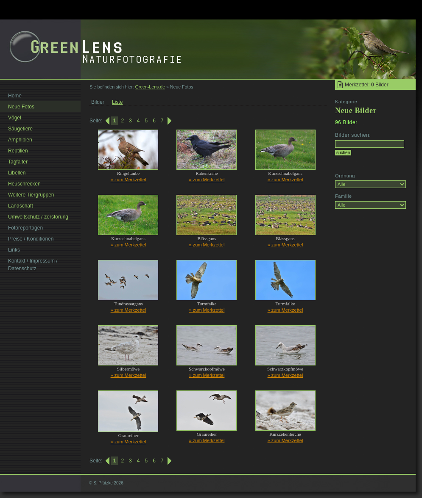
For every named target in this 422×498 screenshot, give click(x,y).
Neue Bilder (356, 110)
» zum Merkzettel (128, 179)
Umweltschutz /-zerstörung (38, 217)
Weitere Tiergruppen (31, 195)
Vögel (14, 118)
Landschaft (20, 206)
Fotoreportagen (25, 228)
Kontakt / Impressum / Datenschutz (33, 264)
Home (15, 96)
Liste (117, 102)
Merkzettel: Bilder (366, 85)
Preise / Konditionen (30, 239)
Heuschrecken (24, 184)
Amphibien (20, 140)
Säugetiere (20, 129)
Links (14, 250)
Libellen (16, 173)
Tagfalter (18, 162)
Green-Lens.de (150, 86)
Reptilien (18, 151)
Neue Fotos (21, 107)
